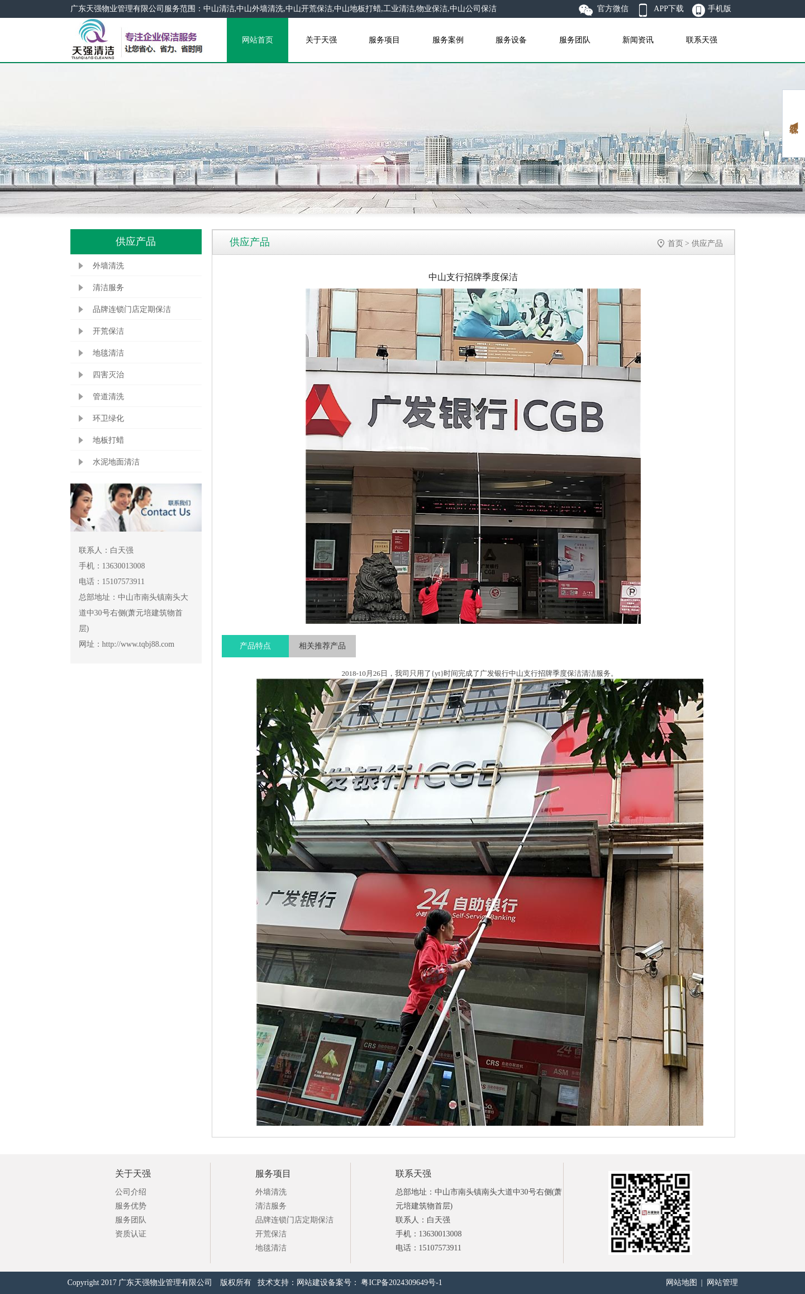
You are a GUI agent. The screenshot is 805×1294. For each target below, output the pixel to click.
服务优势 (130, 1206)
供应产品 (707, 243)
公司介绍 (130, 1192)
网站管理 (722, 1282)
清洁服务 (108, 287)
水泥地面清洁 (116, 462)
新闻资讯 (638, 40)
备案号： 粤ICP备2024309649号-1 (385, 1282)
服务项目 (384, 40)
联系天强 (701, 40)
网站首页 (257, 40)
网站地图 (681, 1282)
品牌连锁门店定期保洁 (132, 309)
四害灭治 (108, 375)
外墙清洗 (108, 266)
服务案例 (448, 40)
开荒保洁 (108, 331)
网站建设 (312, 1282)
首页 (675, 243)
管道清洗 (108, 396)
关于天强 (321, 40)
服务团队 (574, 40)
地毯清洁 (108, 353)
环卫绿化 (108, 418)
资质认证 (130, 1234)
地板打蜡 (108, 440)
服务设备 (511, 40)
